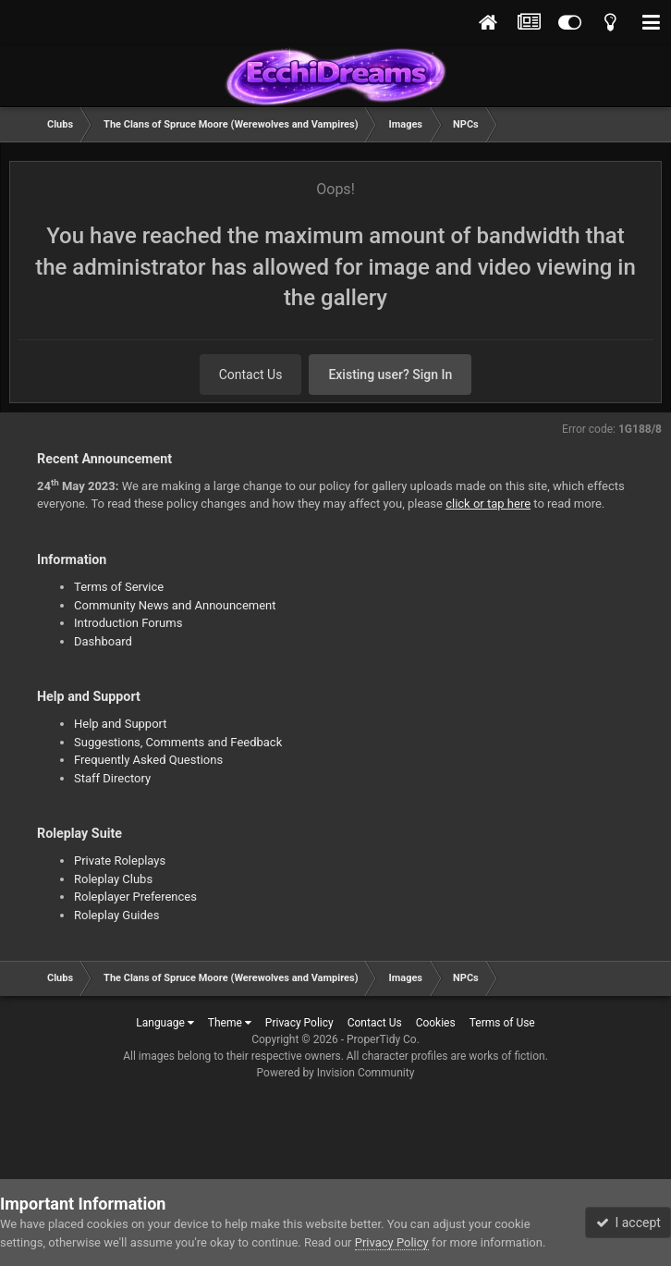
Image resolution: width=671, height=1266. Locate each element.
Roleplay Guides (116, 915)
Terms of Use (502, 1022)
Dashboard (103, 641)
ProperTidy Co (382, 1039)
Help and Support (120, 724)
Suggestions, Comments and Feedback (178, 742)
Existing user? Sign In (390, 374)
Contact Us (251, 374)
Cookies (436, 1022)
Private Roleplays (119, 860)
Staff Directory (112, 778)
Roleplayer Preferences (135, 896)
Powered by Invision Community (336, 1072)
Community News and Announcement (175, 605)
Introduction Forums (128, 623)
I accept (628, 1222)
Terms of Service (119, 587)
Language (165, 1022)
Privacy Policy (299, 1022)
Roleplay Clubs (113, 879)
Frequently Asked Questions (148, 760)
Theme (229, 1022)
